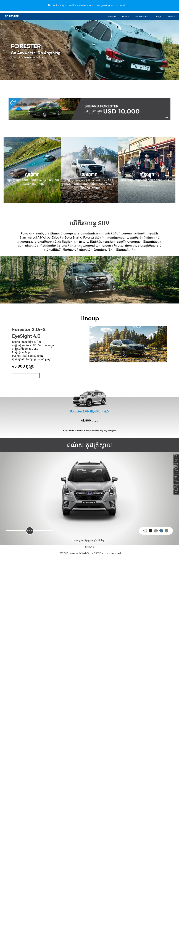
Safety (171, 16)
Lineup (125, 16)
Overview (111, 16)
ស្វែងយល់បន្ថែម (26, 375)
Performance (141, 16)
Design (158, 16)
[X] (147, 5)
